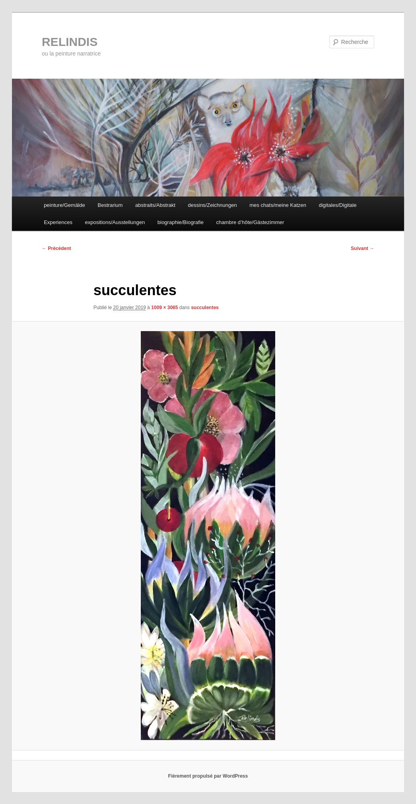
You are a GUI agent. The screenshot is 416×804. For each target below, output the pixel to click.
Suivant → (363, 248)
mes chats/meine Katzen (277, 205)
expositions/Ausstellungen (115, 222)
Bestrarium (110, 205)
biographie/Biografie (181, 222)
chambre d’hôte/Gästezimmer (250, 222)
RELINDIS (70, 41)
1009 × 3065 (164, 307)
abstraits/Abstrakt (155, 205)
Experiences (58, 222)
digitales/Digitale (338, 205)
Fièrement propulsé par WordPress (208, 776)
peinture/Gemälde (64, 205)
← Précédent (56, 248)
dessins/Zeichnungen (212, 205)
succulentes (205, 307)
